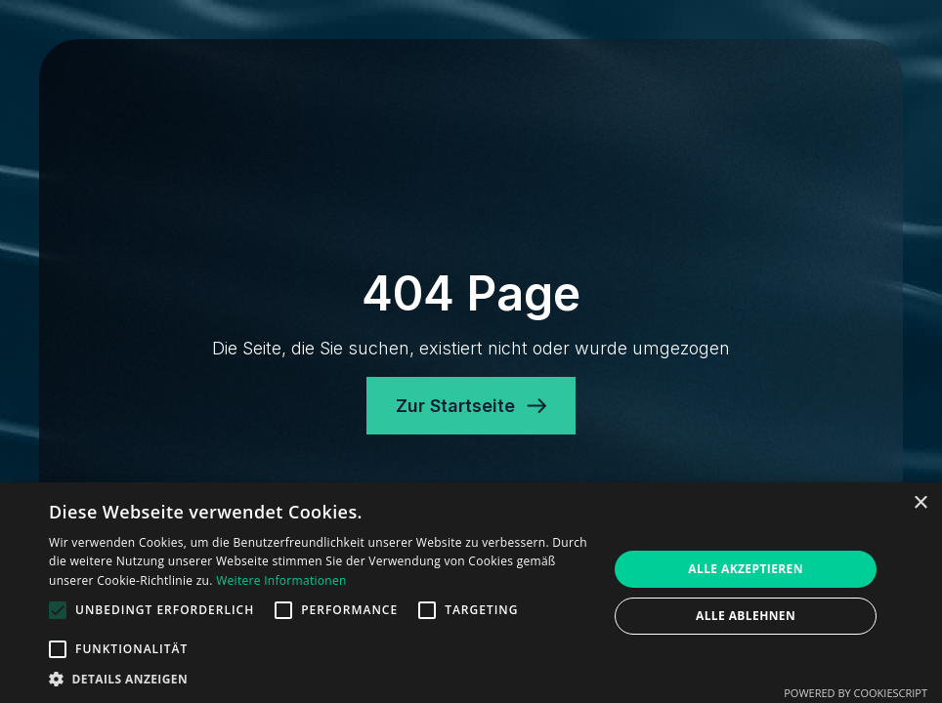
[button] (320, 678)
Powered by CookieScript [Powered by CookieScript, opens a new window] (855, 692)
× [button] (920, 503)
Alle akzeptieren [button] (745, 568)
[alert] (471, 592)
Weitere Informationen (281, 580)
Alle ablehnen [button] (745, 615)
